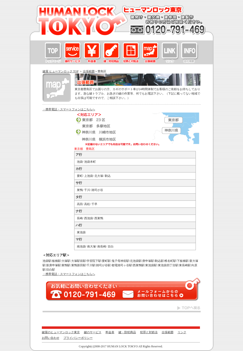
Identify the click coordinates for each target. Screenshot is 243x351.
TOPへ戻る (122, 309)
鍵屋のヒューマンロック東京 (54, 52)
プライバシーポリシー (78, 338)
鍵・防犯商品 (112, 52)
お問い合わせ (190, 52)
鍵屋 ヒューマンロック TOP (61, 71)
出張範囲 (151, 52)
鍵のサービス (73, 52)
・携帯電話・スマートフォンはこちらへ (69, 109)
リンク (170, 52)
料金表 (92, 52)
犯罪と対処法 (131, 52)
